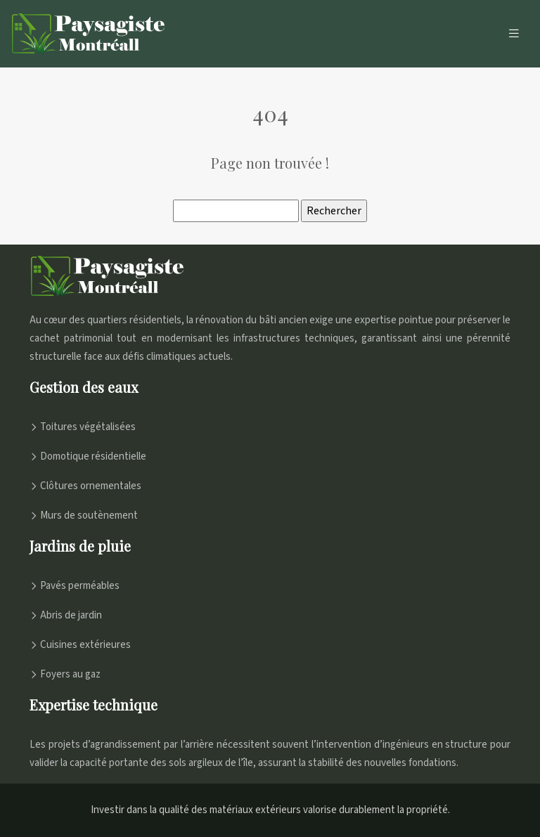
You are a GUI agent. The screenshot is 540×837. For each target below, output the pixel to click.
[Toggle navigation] (514, 33)
